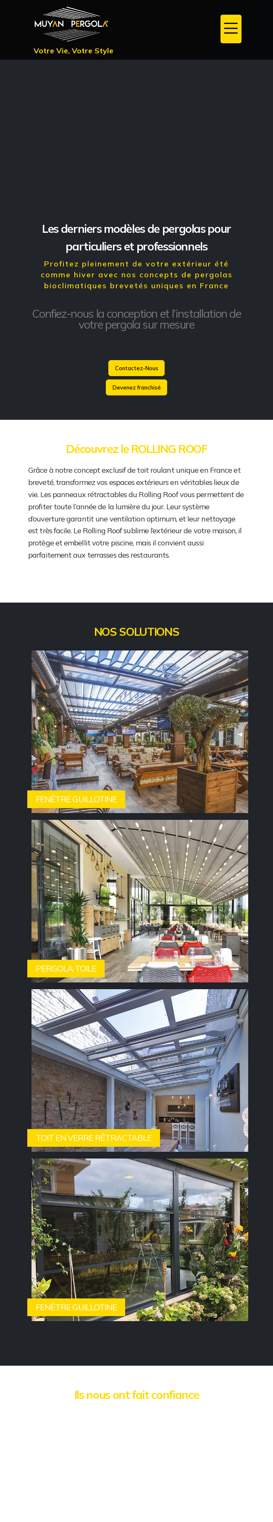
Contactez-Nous (136, 368)
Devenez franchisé (137, 387)
